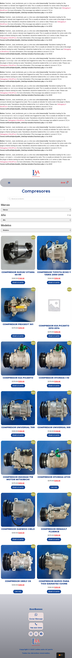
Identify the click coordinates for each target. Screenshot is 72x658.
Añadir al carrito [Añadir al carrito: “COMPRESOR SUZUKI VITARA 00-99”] (18, 282)
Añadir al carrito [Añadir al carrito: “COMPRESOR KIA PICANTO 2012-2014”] (54, 336)
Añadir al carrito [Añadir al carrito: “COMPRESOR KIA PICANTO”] (18, 386)
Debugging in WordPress (8, 38)
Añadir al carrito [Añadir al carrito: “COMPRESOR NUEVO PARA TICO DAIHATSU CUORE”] (54, 591)
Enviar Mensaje (36, 619)
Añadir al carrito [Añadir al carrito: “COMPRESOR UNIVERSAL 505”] (54, 435)
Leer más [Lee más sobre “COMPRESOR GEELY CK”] (18, 591)
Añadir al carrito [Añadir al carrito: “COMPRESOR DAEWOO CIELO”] (18, 539)
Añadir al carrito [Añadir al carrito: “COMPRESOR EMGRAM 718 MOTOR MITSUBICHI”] (18, 487)
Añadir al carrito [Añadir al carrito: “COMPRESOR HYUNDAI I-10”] (54, 386)
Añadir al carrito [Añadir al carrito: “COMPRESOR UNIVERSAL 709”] (18, 435)
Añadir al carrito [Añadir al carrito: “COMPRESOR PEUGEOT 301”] (18, 336)
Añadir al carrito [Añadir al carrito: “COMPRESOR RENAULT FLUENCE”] (54, 539)
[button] (9, 182)
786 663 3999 (36, 628)
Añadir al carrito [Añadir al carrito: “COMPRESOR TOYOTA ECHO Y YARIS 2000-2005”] (54, 282)
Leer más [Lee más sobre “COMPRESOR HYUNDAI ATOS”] (54, 487)
